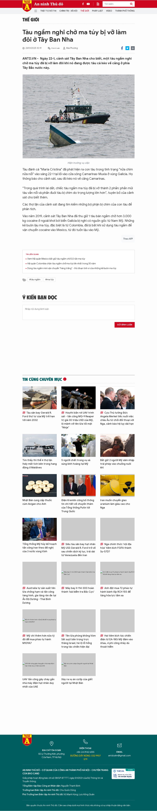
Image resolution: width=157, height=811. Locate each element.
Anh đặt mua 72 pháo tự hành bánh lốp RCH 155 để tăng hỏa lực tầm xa (116, 592)
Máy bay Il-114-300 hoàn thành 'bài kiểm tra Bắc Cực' (77, 590)
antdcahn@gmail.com (119, 755)
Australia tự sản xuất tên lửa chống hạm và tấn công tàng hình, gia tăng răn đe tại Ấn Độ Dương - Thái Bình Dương (39, 595)
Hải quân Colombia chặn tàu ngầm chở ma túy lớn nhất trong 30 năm (61, 263)
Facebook (122, 48)
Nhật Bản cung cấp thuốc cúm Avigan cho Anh (37, 502)
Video (109, 11)
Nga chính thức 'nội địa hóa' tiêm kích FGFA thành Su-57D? (115, 548)
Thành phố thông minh (127, 11)
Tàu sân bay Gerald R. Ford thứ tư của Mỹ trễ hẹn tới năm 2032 (38, 416)
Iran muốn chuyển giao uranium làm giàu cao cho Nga (115, 504)
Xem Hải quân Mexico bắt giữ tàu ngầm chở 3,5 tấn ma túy (56, 259)
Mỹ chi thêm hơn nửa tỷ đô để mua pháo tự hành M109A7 (38, 639)
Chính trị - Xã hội (68, 11)
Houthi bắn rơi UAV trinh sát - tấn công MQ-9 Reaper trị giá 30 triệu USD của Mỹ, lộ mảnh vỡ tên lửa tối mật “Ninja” (77, 420)
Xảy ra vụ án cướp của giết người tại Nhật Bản (77, 681)
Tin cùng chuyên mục (42, 379)
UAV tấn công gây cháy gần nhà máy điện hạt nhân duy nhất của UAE (38, 683)
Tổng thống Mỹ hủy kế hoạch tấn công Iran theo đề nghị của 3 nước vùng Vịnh (39, 548)
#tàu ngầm (34, 279)
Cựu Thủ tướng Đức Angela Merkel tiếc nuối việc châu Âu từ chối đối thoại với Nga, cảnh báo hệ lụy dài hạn (117, 418)
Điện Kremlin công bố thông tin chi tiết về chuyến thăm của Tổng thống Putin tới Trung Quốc (77, 506)
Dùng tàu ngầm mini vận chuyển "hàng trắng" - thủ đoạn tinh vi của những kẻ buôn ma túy (71, 268)
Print (133, 48)
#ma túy (49, 279)
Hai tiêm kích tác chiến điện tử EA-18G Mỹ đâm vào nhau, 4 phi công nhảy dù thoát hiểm (116, 641)
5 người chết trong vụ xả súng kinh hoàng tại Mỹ (75, 462)
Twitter (127, 48)
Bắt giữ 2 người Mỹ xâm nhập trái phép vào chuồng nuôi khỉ (117, 464)
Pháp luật (97, 11)
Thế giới (84, 11)
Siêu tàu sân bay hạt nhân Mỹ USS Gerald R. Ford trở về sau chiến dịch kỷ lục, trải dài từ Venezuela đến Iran (78, 550)
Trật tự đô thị (48, 11)
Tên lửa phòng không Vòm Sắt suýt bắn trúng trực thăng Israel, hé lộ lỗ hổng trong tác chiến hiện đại (78, 641)
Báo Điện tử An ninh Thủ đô (27, 6)
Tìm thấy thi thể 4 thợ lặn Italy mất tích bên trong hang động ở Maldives (39, 464)
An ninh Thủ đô (48, 4)
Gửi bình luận (124, 324)
